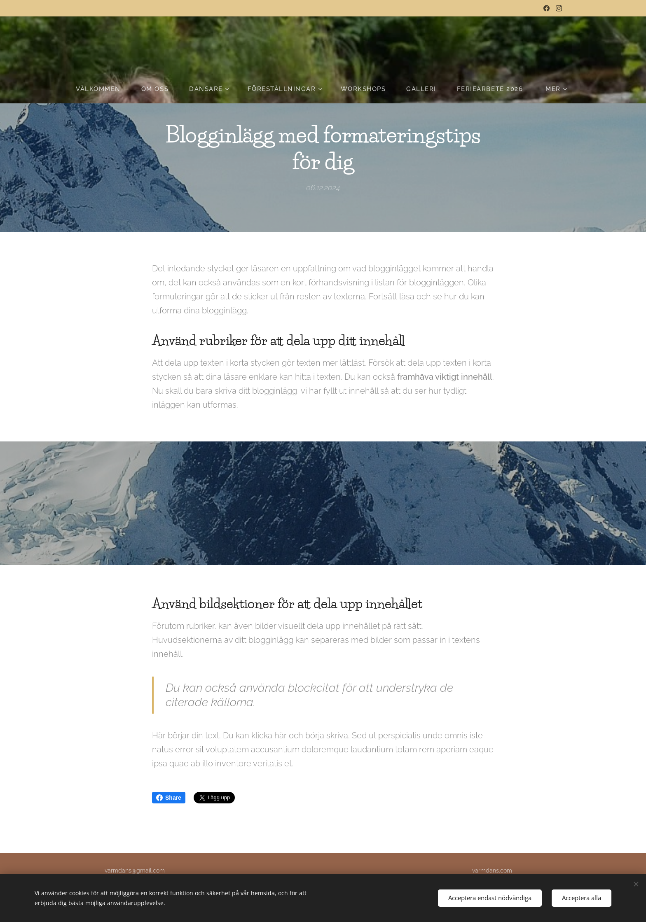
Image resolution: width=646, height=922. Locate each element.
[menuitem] (103, 89)
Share (168, 797)
